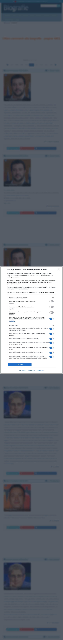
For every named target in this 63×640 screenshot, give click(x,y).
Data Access (31, 370)
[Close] (59, 269)
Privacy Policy (40, 370)
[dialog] (31, 320)
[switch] (51, 301)
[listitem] (31, 298)
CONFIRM (20, 364)
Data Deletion (22, 370)
